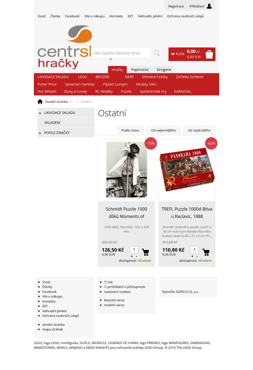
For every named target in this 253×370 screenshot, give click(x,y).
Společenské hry (153, 91)
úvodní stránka (53, 324)
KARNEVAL (182, 91)
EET (130, 16)
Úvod (41, 16)
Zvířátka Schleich (190, 76)
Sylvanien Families (80, 84)
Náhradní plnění (150, 16)
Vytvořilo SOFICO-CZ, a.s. (180, 291)
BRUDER (102, 76)
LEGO (82, 76)
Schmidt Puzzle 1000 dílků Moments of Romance (126, 213)
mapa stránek (52, 329)
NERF (129, 76)
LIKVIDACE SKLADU (53, 76)
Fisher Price (47, 84)
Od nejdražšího (199, 130)
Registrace (176, 6)
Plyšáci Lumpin (115, 84)
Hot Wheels (47, 91)
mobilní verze (114, 305)
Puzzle (126, 91)
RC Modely (104, 91)
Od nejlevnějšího (163, 130)
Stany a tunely (75, 91)
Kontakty (116, 16)
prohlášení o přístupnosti (126, 286)
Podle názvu (130, 130)
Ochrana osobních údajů (185, 16)
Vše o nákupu (94, 16)
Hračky (117, 69)
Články (55, 16)
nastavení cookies (117, 291)
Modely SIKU (146, 84)
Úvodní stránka (56, 101)
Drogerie (164, 69)
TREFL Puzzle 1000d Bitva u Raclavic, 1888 (187, 212)
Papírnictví (140, 69)
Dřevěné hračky (155, 76)
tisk (110, 282)
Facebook (72, 16)
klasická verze (114, 300)
